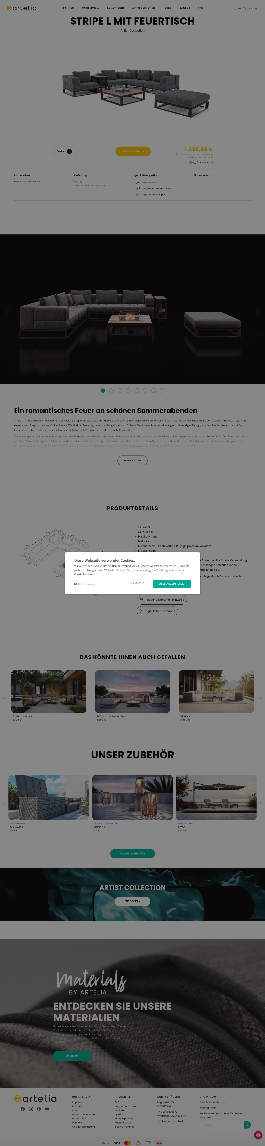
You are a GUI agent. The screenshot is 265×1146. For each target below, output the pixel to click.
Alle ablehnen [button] (134, 582)
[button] (84, 584)
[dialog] (132, 573)
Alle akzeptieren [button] (171, 584)
